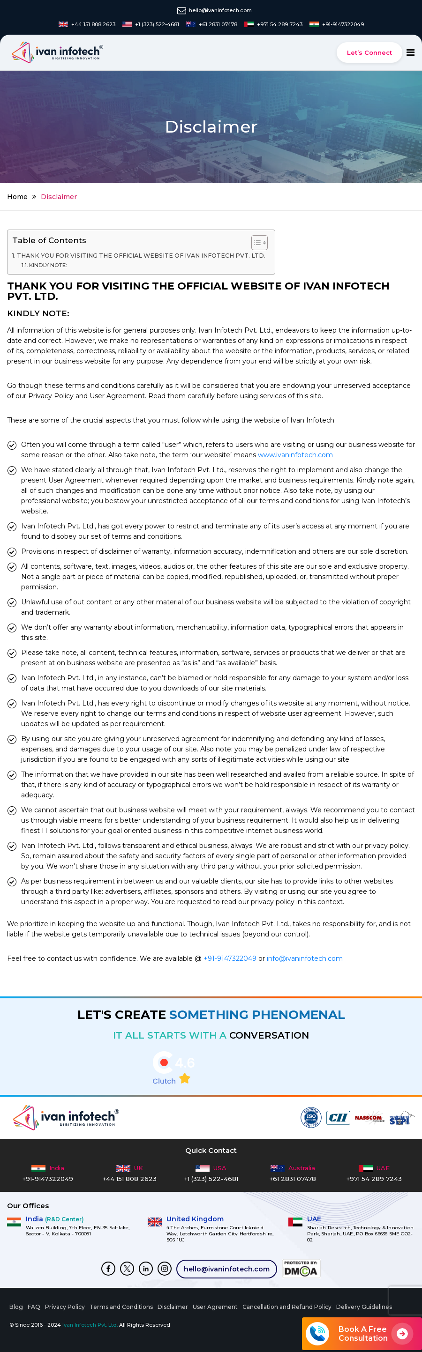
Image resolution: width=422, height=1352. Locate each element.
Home (17, 197)
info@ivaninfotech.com (305, 958)
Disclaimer (173, 1306)
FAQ (34, 1306)
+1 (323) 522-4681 (211, 1178)
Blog (16, 1306)
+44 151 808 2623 (130, 1178)
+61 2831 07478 (293, 1178)
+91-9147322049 (229, 958)
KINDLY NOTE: (48, 265)
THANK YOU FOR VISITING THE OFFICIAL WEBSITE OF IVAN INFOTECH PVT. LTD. (141, 255)
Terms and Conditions (121, 1306)
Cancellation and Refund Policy (287, 1306)
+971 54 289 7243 (374, 1178)
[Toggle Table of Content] (254, 243)
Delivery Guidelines (364, 1306)
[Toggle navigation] (410, 52)
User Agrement (215, 1306)
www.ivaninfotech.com (295, 455)
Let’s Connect (369, 52)
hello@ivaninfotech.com (227, 1269)
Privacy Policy (65, 1306)
